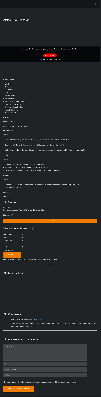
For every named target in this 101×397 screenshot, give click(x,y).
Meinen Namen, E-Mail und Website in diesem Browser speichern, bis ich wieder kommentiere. (41, 382)
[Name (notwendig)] (45, 364)
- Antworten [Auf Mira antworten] (38, 319)
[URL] (45, 375)
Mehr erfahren (50, 51)
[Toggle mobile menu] (95, 4)
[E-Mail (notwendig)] (45, 369)
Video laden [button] (51, 55)
